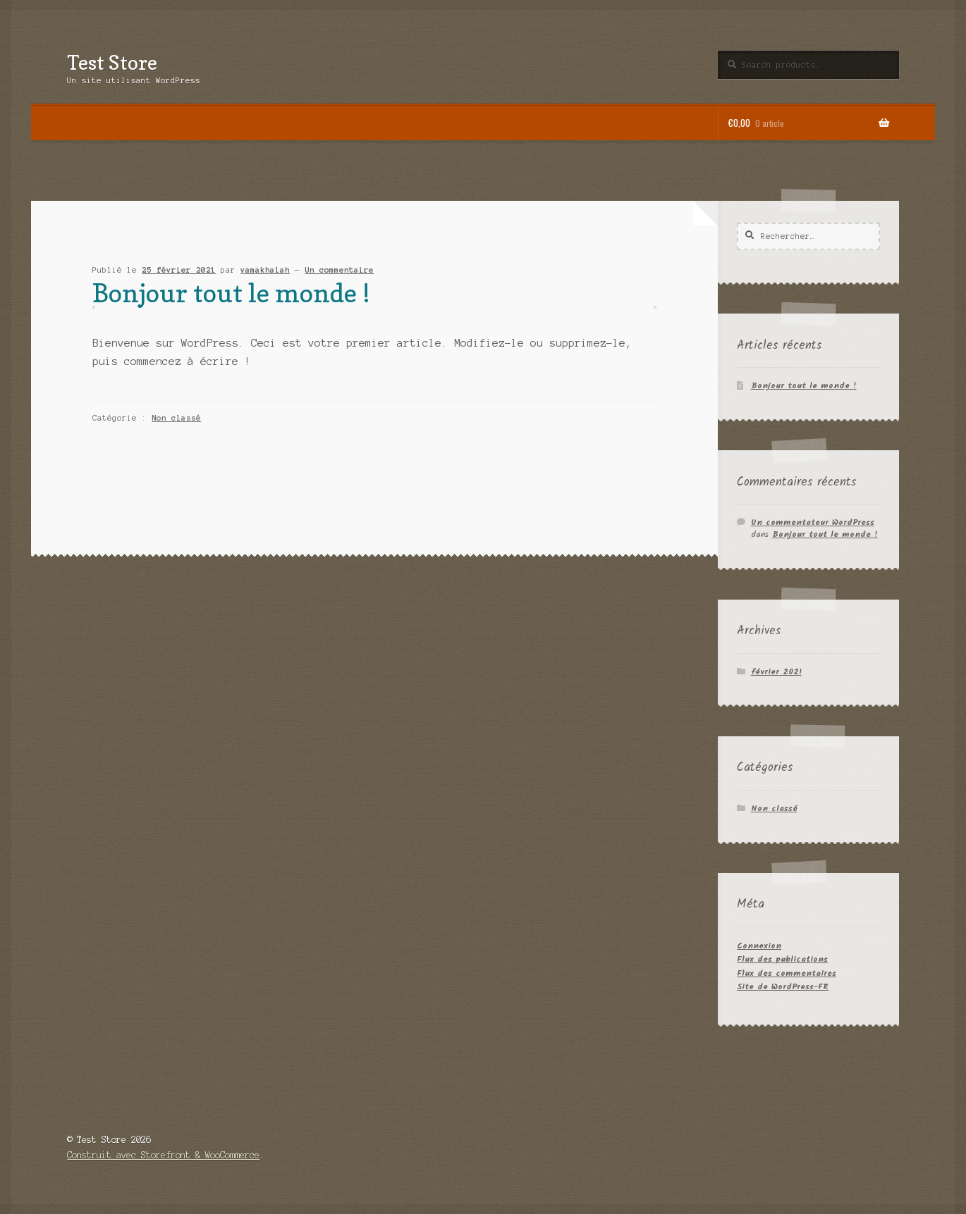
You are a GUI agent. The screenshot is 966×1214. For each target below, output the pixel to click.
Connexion (759, 946)
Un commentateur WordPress (812, 522)
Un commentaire (339, 270)
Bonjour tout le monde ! (231, 293)
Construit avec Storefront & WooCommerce (163, 1155)
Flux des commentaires (786, 973)
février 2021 (776, 672)
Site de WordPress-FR (783, 986)
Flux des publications (782, 959)
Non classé (176, 418)
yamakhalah (265, 270)
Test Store (112, 62)
